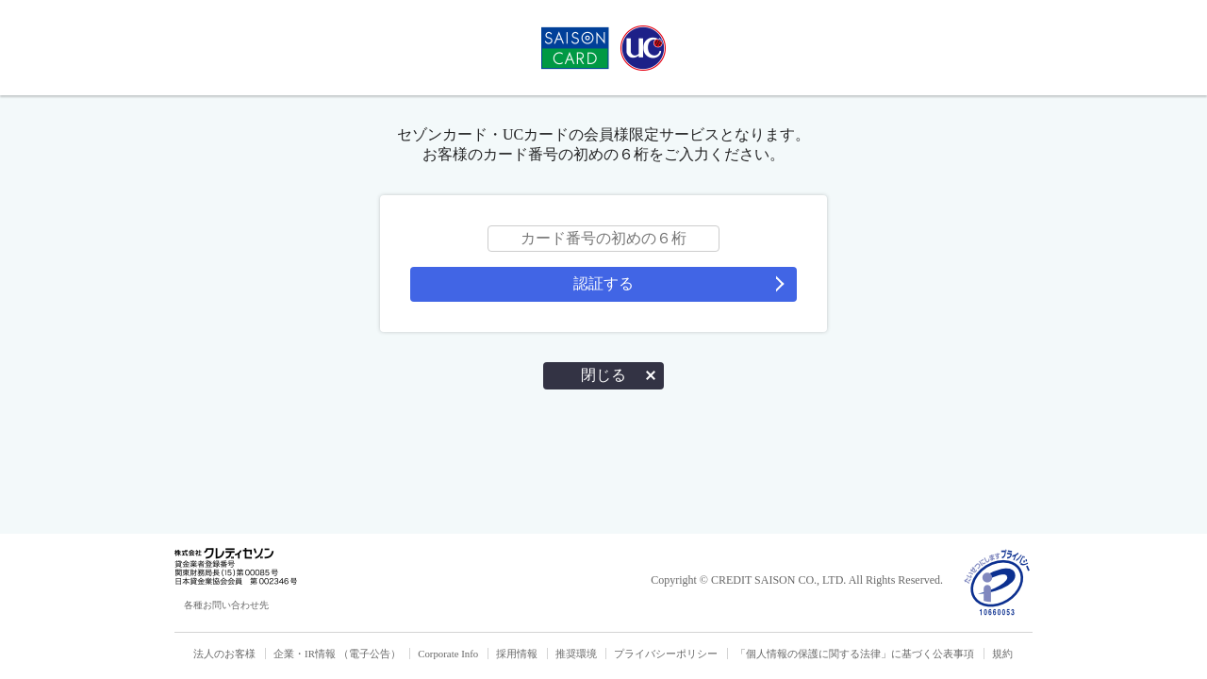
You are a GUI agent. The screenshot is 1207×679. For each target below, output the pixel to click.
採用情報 (516, 653)
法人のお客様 (224, 653)
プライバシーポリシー (666, 653)
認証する (603, 283)
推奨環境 (576, 653)
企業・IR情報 (304, 653)
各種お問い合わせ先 (226, 605)
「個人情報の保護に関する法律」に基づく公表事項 (855, 653)
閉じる (603, 375)
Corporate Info (448, 653)
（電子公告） (370, 653)
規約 (1002, 653)
